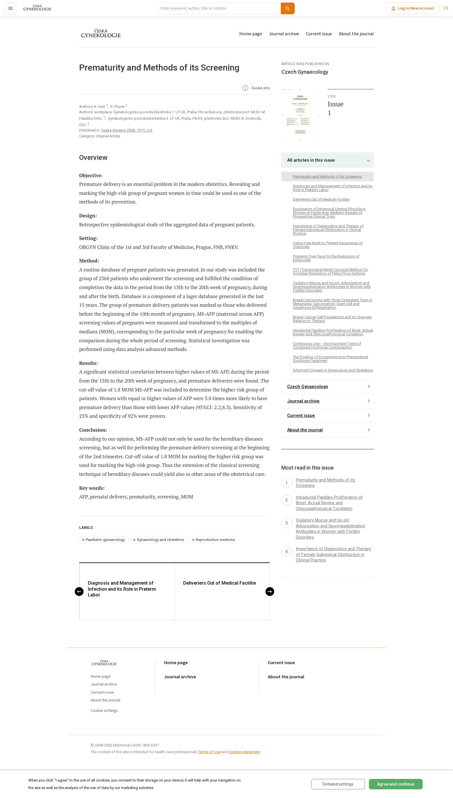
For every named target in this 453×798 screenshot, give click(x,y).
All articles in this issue (311, 160)
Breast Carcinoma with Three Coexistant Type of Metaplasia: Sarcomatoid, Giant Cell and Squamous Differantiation (332, 304)
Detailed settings (338, 784)
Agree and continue (395, 784)
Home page (250, 34)
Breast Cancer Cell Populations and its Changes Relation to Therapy (332, 319)
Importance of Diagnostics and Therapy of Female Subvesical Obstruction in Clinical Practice (328, 230)
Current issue (319, 34)
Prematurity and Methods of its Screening (327, 176)
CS (445, 8)
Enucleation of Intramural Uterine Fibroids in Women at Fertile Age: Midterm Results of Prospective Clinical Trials (329, 213)
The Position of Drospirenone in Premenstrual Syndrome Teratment (330, 359)
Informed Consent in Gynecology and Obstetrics (333, 370)
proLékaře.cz (33, 10)
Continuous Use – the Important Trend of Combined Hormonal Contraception (327, 345)
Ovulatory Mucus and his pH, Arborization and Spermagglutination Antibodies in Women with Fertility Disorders (332, 287)
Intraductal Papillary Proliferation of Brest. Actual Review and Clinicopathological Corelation (333, 332)
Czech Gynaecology (307, 386)
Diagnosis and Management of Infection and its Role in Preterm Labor (122, 589)
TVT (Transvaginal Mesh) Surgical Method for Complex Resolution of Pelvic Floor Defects (330, 271)
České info (255, 88)
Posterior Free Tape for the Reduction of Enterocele (326, 258)
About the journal (356, 34)
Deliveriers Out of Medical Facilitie (219, 583)
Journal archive (284, 34)
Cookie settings (104, 711)
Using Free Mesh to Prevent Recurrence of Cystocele (328, 245)
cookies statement (244, 752)
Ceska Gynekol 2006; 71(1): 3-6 (126, 130)
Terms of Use (209, 752)
